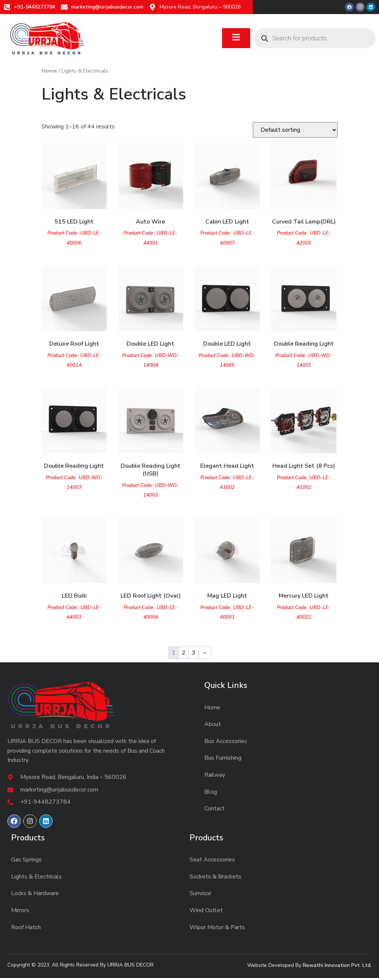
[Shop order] (295, 130)
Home (49, 70)
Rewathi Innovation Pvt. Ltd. (337, 965)
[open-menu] (236, 38)
